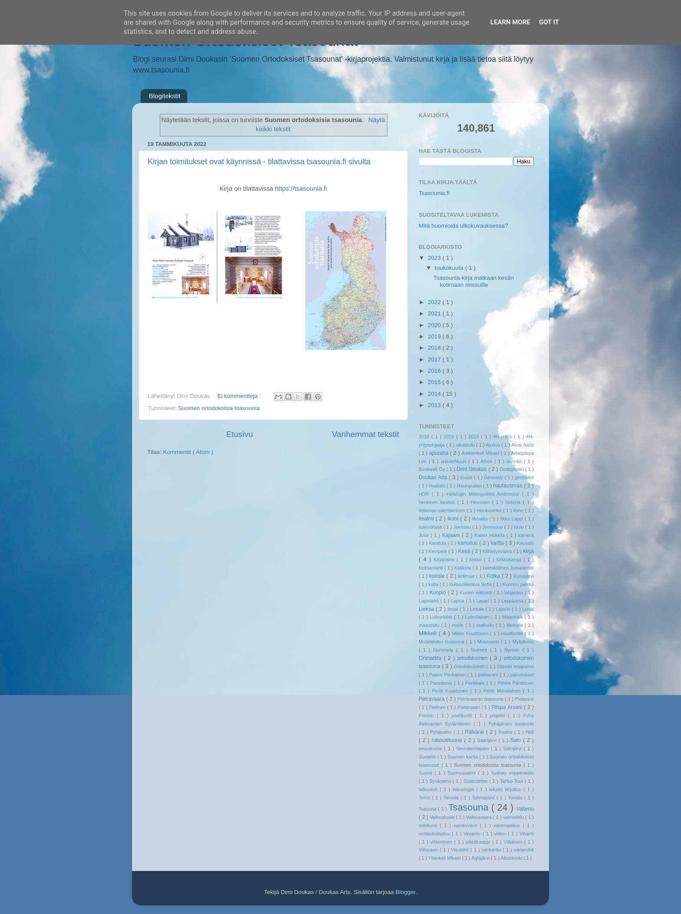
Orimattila (431, 658)
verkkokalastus (435, 833)
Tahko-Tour (512, 781)
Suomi (426, 772)
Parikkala (475, 683)
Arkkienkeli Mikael (481, 453)
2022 (435, 302)
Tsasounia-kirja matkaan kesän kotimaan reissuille (473, 281)
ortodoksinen (473, 658)
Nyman (513, 649)
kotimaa (467, 576)
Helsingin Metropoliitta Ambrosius (484, 494)
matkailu (486, 625)
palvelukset (522, 674)
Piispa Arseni (508, 707)
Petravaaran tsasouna (481, 699)
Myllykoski (523, 641)
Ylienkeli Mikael (445, 858)
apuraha (439, 453)
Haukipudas (470, 485)
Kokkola (463, 567)
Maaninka (513, 616)
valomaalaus (508, 825)
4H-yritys (503, 436)
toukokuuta (450, 268)
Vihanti (526, 833)
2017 (435, 359)
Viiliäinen (514, 841)
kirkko (476, 559)
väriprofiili (524, 849)
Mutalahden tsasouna (442, 641)
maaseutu (430, 625)
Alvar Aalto (522, 444)
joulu (519, 527)
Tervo (425, 797)
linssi (453, 609)
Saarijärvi (488, 740)
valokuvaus (467, 825)
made (459, 625)
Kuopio (439, 592)
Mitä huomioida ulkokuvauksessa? (463, 225)
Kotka (494, 576)
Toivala (516, 797)
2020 (435, 325)
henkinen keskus (438, 502)
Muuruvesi (489, 641)
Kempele (439, 551)
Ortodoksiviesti (470, 666)
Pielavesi (524, 699)
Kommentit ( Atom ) (188, 452)
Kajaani (452, 535)
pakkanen (489, 674)
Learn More (510, 22)
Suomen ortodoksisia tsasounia (219, 408)
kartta (498, 543)
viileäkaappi (479, 841)
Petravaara (432, 699)
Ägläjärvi (481, 858)
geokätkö (524, 477)
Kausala (525, 543)
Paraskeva (442, 683)
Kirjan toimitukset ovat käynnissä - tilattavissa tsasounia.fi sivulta (259, 161)
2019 (435, 336)
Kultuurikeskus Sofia (471, 584)
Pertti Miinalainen (503, 690)
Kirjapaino (444, 559)
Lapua (458, 600)
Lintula (478, 609)
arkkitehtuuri (455, 461)
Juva (424, 535)
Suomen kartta (463, 756)
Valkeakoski (443, 817)
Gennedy (494, 477)
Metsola (515, 625)
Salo (516, 740)
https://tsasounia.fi (301, 188)
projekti (499, 715)
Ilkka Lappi (512, 518)
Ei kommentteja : (240, 396)
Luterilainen (478, 616)
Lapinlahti (429, 600)
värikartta (492, 849)
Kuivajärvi (523, 576)
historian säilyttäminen (443, 510)
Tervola (451, 797)
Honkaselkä (490, 510)
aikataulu (466, 444)
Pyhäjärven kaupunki (511, 723)
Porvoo (427, 715)
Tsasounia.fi (434, 193)
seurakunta (431, 748)
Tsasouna (469, 807)
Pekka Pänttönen (516, 683)
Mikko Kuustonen (471, 633)
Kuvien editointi (476, 592)
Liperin (504, 609)
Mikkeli (429, 633)
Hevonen (481, 502)
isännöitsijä (431, 527)
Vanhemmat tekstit (365, 434)
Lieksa (427, 609)
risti (530, 732)
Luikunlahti (442, 616)
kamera (526, 535)
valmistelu (514, 817)
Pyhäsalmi (441, 732)
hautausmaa (508, 486)
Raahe (506, 732)
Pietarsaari (469, 707)
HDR (425, 494)
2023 (435, 258)
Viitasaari (429, 849)
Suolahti (428, 756)
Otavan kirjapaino (515, 666)
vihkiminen (442, 841)
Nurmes (480, 649)
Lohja (528, 609)
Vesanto (473, 833)
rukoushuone (448, 740)
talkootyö (429, 789)
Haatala (438, 485)
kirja (528, 551)
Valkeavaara (479, 817)
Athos (487, 461)
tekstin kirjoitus (506, 789)
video (501, 833)
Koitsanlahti (431, 567)
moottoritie (512, 633)
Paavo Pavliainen (448, 674)
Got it (549, 22)
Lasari (483, 600)
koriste (437, 576)
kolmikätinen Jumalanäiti (508, 567)
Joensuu (463, 527)
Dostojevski (512, 469)
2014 (435, 394)
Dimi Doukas (472, 469)
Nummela (444, 649)
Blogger (405, 892)
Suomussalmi (462, 772)
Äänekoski (511, 858)
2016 (435, 371)
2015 (435, 382)
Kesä (465, 551)
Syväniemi (441, 781)
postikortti (463, 715)
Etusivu (239, 434)
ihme (519, 510)
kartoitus (468, 543)
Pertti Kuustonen (451, 690)
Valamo (525, 809)
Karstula (438, 543)
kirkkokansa (509, 559)
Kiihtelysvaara (498, 551)
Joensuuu (493, 527)
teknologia (464, 789)
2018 (435, 347)
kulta (434, 584)
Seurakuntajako (473, 748)
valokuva (429, 825)
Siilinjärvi (513, 748)
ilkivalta (480, 518)
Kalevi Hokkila (491, 535)
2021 (435, 313)
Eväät (467, 477)
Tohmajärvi (484, 797)
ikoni (453, 519)
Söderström (476, 781)
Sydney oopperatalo (512, 772)
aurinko (515, 461)
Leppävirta (513, 600)
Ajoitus (494, 444)
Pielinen (438, 707)
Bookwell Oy (432, 469)
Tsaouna (428, 808)
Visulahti (460, 849)
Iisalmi (427, 519)
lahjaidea (514, 592)
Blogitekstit (165, 95)
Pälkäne (475, 732)
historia (514, 502)
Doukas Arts (434, 477)
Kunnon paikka (518, 584)
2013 (435, 405)
